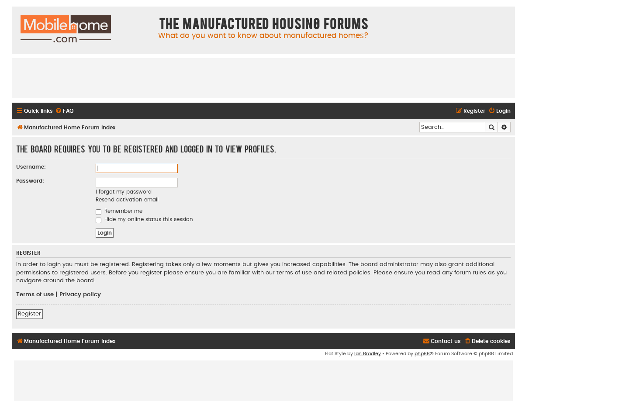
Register (29, 314)
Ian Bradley (367, 353)
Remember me (119, 211)
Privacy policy (80, 294)
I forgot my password (124, 191)
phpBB (422, 353)
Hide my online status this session (144, 219)
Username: (31, 167)
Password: (30, 181)
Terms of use (35, 294)
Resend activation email (127, 199)
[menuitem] (64, 111)
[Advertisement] (263, 77)
